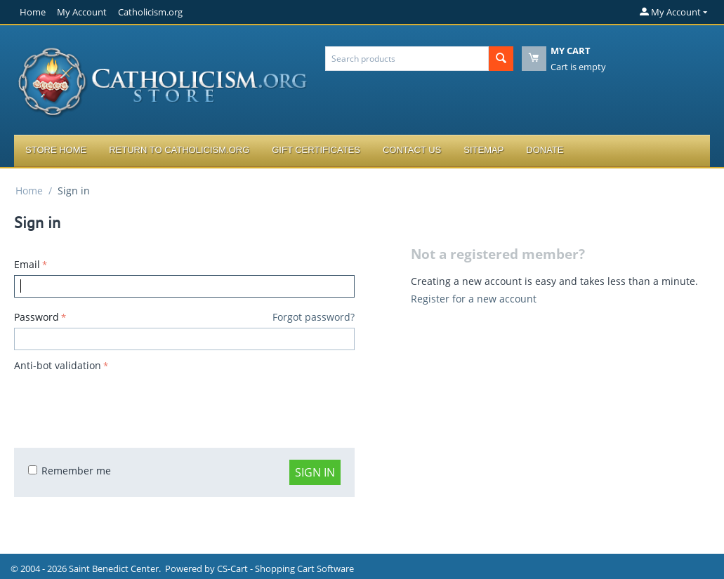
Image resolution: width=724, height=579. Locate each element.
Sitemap (483, 150)
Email (27, 264)
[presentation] (121, 402)
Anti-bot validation (57, 365)
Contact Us (412, 150)
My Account (82, 12)
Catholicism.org (150, 12)
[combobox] (407, 58)
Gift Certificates (316, 150)
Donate (544, 150)
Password (36, 317)
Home (33, 12)
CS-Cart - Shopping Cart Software (285, 568)
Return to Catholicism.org (179, 150)
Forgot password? (313, 317)
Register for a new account (474, 298)
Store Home (55, 150)
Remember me (69, 470)
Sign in (315, 472)
